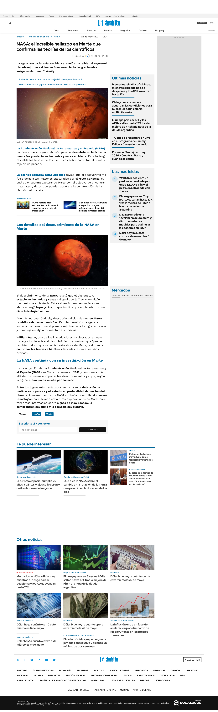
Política (108, 30)
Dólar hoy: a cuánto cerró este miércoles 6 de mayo (36, 626)
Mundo (38, 675)
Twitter (18, 660)
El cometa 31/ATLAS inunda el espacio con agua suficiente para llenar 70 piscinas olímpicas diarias (93, 206)
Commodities (137, 296)
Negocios (125, 30)
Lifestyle (192, 670)
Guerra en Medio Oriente (115, 16)
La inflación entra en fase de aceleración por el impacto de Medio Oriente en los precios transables (129, 630)
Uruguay (159, 30)
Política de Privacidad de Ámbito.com (63, 680)
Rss (182, 675)
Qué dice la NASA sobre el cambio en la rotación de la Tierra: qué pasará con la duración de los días (85, 486)
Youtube (46, 660)
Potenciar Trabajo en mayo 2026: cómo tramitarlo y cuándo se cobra (129, 155)
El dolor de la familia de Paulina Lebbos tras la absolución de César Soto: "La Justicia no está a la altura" (141, 478)
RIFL (98, 16)
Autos (128, 675)
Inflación (134, 16)
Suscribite (93, 430)
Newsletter (211, 30)
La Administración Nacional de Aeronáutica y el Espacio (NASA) (61, 148)
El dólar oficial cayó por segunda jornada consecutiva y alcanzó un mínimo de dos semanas (85, 642)
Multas (144, 680)
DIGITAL (78, 690)
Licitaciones (162, 680)
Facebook (25, 660)
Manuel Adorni (85, 16)
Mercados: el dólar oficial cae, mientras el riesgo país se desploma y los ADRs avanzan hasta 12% (131, 89)
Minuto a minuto (26, 572)
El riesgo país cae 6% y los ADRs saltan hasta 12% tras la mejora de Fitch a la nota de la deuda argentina (131, 125)
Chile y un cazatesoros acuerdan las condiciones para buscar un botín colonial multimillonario (132, 107)
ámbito (20, 37)
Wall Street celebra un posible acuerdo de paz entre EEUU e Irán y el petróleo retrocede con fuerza (134, 184)
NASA (57, 37)
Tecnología (167, 675)
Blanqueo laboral (66, 16)
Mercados (40, 16)
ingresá (212, 23)
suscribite (202, 23)
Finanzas (91, 30)
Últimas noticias (43, 670)
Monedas (116, 296)
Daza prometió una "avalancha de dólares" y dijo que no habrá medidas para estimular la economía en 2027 (135, 221)
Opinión (143, 30)
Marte (49, 414)
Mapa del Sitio (25, 680)
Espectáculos (145, 675)
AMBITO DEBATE (135, 690)
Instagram (31, 660)
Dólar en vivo (25, 16)
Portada (22, 670)
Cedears (149, 296)
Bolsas (125, 296)
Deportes (54, 675)
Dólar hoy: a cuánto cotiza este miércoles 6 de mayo (134, 236)
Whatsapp (54, 660)
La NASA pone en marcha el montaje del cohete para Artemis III (50, 79)
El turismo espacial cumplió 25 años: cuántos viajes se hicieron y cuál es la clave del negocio (38, 484)
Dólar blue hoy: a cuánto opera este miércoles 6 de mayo (83, 626)
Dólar (57, 30)
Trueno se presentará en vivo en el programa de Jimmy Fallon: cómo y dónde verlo (131, 141)
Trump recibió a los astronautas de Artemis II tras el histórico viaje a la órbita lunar (45, 206)
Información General (39, 37)
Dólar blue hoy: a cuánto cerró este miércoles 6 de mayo (130, 578)
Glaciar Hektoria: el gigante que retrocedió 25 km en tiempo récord (52, 84)
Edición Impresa (76, 675)
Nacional (22, 675)
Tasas (51, 16)
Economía (73, 30)
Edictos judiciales (123, 680)
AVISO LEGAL (98, 680)
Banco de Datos (119, 670)
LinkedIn (39, 660)
